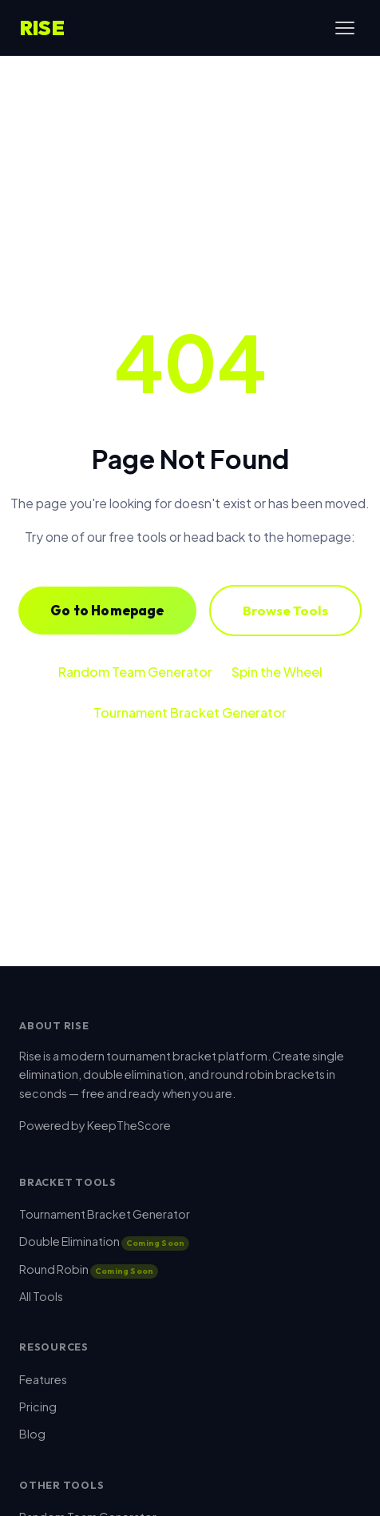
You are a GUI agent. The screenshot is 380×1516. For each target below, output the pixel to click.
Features (43, 1379)
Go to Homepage (107, 610)
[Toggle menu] (345, 28)
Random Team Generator (135, 671)
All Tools (41, 1296)
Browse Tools (285, 610)
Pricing (38, 1406)
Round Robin (88, 1269)
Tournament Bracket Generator (190, 712)
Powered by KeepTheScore (95, 1125)
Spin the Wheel (277, 671)
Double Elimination (104, 1241)
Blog (32, 1433)
